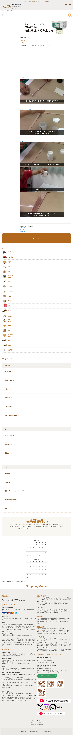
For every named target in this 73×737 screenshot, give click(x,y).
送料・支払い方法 (36, 720)
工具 (9, 267)
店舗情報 (7, 473)
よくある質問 (8, 406)
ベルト (9, 296)
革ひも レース (9, 301)
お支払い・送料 (9, 380)
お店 (6, 467)
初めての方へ (8, 372)
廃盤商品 (10, 350)
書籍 (9, 330)
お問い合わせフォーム (47, 675)
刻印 (9, 271)
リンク (7, 508)
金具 (9, 281)
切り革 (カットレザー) (11, 252)
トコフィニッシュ (24, 40)
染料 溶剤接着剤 (10, 276)
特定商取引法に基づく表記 (36, 724)
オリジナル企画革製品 (11, 499)
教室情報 (7, 482)
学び (6, 429)
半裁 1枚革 (10, 257)
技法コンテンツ (9, 435)
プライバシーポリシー (36, 722)
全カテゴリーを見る (36, 238)
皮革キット (10, 262)
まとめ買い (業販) (10, 335)
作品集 (7, 453)
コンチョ (10, 286)
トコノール (22, 39)
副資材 (9, 306)
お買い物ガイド (9, 389)
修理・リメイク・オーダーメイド (14, 491)
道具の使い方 (8, 444)
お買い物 (7, 365)
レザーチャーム (10, 315)
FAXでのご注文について (12, 415)
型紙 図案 (10, 325)
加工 (9, 340)
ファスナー (10, 311)
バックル (10, 291)
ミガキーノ (22, 42)
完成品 (9, 345)
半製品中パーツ (10, 320)
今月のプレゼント (10, 397)
